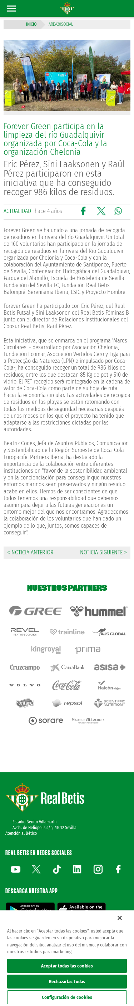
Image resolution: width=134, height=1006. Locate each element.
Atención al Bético (21, 833)
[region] (67, 958)
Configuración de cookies (67, 997)
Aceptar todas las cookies (67, 966)
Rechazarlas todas (67, 981)
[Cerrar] (120, 918)
